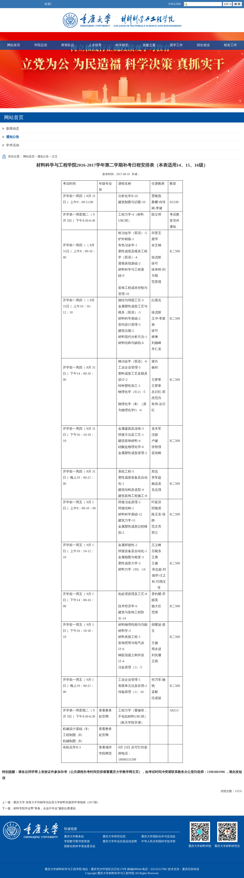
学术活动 (12, 145)
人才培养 (94, 45)
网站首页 (13, 45)
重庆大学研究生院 (114, 836)
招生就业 (203, 45)
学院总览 (40, 45)
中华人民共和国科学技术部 (158, 841)
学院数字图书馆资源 (77, 841)
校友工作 (230, 45)
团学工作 (176, 45)
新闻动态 (12, 128)
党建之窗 (149, 45)
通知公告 (12, 137)
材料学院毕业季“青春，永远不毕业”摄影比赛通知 (44, 808)
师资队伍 (67, 45)
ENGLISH (175, 3)
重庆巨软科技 (190, 869)
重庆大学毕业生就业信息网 (120, 841)
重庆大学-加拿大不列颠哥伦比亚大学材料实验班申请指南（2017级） (56, 802)
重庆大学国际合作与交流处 (158, 836)
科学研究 (122, 45)
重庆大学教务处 (74, 836)
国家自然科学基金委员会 (79, 846)
